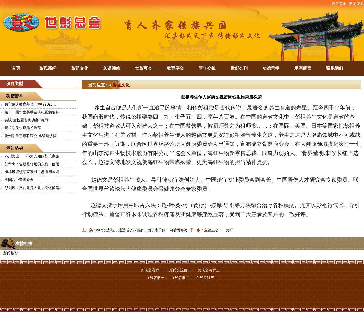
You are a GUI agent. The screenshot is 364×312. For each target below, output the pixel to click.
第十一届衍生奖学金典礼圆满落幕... (33, 112)
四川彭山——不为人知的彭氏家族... (33, 156)
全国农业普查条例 (19, 180)
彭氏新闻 (47, 68)
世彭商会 (143, 68)
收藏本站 (356, 4)
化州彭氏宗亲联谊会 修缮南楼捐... (32, 136)
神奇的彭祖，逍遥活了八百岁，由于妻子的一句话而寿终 (141, 230)
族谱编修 (111, 68)
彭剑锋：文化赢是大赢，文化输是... (33, 188)
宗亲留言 (302, 68)
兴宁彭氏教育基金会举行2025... (30, 104)
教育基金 (175, 68)
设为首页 (339, 4)
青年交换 (207, 68)
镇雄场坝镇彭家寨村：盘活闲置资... (33, 172)
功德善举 (270, 68)
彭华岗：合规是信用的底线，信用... (33, 164)
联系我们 (334, 68)
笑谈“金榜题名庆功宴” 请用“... (28, 120)
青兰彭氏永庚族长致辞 (23, 128)
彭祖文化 (79, 68)
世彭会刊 (239, 68)
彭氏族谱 (10, 253)
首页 (16, 68)
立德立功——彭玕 (218, 230)
